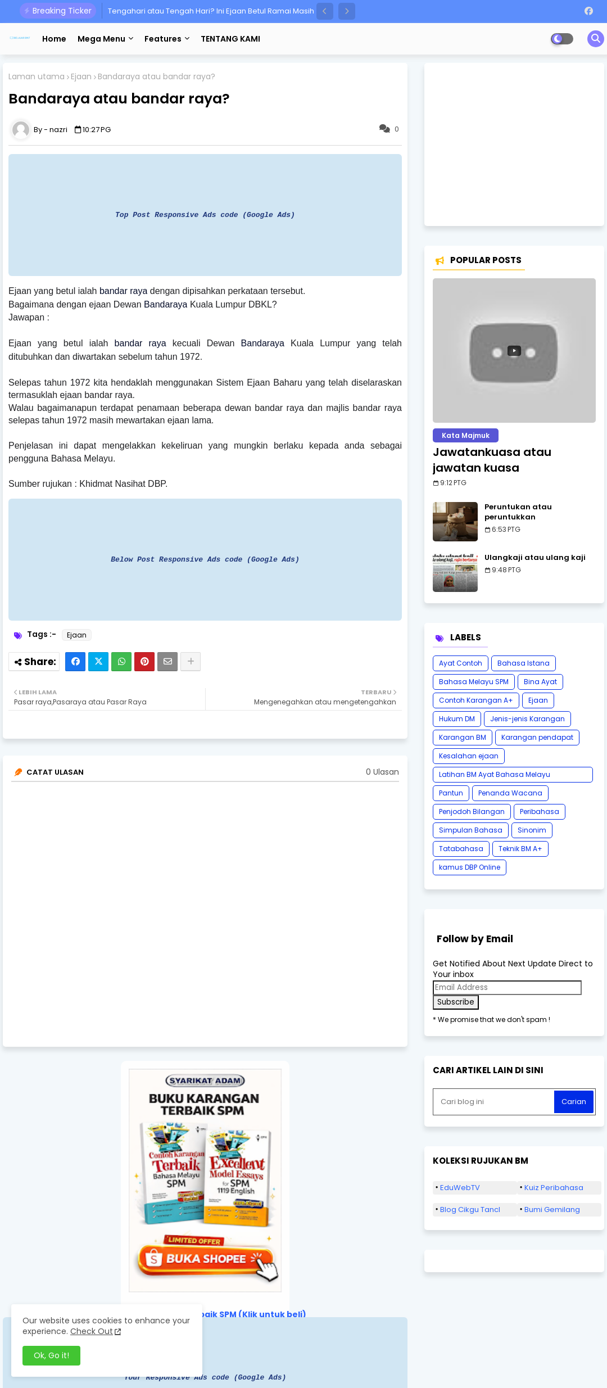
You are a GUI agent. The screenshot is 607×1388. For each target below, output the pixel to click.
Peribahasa (539, 811)
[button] (324, 11)
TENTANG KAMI (230, 38)
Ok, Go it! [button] (51, 1355)
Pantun (451, 793)
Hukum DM (457, 719)
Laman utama (36, 76)
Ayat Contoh (460, 663)
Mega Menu (101, 38)
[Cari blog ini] (494, 1102)
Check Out (91, 1331)
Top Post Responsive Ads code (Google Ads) (205, 215)
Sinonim (532, 830)
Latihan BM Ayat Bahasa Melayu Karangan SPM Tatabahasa (494, 776)
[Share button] (190, 661)
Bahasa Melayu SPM (474, 681)
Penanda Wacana (510, 793)
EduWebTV (460, 1187)
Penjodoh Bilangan (472, 811)
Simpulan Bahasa (470, 830)
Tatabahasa (461, 848)
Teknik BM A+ (520, 848)
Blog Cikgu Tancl (470, 1209)
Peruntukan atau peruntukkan (518, 512)
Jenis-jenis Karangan (527, 719)
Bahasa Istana (523, 663)
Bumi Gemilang (552, 1209)
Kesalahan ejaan (469, 756)
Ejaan (81, 76)
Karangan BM (462, 737)
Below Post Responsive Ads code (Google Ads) (205, 559)
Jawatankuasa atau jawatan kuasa (492, 460)
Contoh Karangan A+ (476, 700)
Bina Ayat (540, 681)
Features (163, 38)
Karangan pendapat (537, 737)
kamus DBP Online (469, 867)
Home (54, 38)
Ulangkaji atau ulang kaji (535, 558)
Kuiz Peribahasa (553, 1187)
